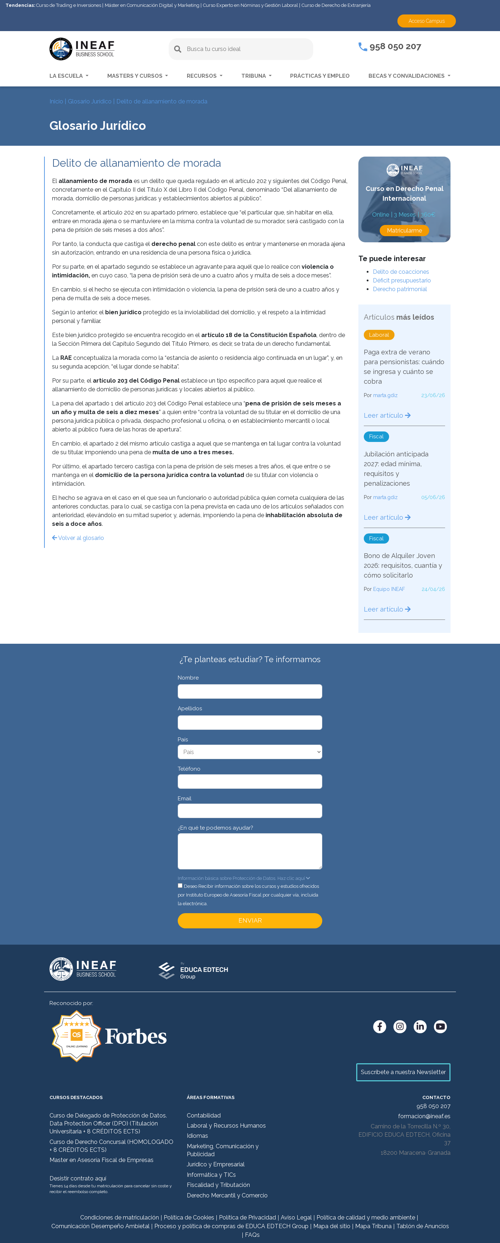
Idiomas (197, 1135)
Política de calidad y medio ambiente (365, 1217)
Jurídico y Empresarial (216, 1164)
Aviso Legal (296, 1217)
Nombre (188, 677)
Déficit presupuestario (402, 280)
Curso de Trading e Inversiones (68, 5)
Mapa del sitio (331, 1226)
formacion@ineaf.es (424, 1116)
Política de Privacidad (247, 1217)
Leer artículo (387, 415)
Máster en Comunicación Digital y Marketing (152, 5)
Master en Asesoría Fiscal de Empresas (101, 1160)
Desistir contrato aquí (77, 1178)
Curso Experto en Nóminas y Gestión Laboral (250, 5)
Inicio (56, 101)
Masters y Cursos (135, 76)
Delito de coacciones (401, 271)
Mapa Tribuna (373, 1226)
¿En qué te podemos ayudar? (215, 828)
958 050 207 (389, 46)
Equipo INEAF (389, 589)
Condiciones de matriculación (119, 1217)
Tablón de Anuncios (422, 1226)
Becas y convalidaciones (407, 76)
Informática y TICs (211, 1174)
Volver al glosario (78, 538)
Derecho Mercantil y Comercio (227, 1195)
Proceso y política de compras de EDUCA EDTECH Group (231, 1226)
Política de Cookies (189, 1217)
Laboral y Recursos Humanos (226, 1125)
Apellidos (190, 708)
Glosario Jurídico (90, 101)
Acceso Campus (427, 21)
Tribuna (254, 76)
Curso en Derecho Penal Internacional (405, 193)
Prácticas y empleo (320, 76)
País (183, 739)
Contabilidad (204, 1115)
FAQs (252, 1234)
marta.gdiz (385, 395)
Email (184, 798)
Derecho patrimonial (400, 289)
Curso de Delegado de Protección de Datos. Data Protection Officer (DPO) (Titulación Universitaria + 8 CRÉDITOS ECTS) (108, 1123)
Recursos (202, 76)
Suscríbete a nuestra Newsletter (403, 1072)
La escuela (66, 76)
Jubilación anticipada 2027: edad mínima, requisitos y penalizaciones (396, 468)
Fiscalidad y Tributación (218, 1185)
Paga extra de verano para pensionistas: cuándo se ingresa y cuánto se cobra (404, 366)
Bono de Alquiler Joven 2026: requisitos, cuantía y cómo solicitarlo (403, 565)
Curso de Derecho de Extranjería (336, 5)
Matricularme (404, 230)
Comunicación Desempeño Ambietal (100, 1226)
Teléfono (189, 769)
